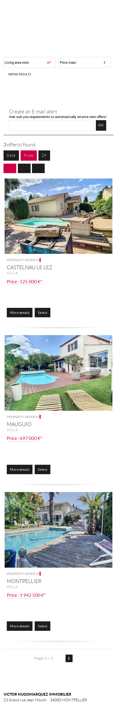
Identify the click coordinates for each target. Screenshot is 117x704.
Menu (106, 9)
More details (20, 312)
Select (42, 312)
